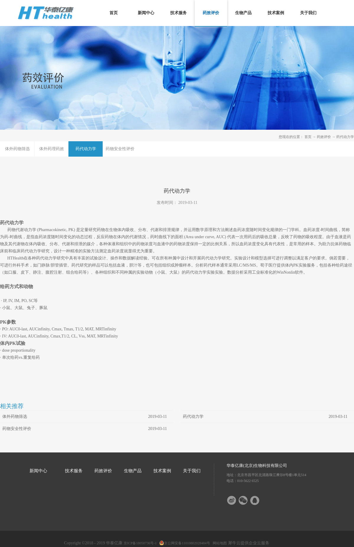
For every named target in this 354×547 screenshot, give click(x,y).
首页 (113, 13)
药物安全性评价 (16, 428)
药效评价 (324, 137)
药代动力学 (345, 137)
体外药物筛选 (14, 416)
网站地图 (219, 543)
